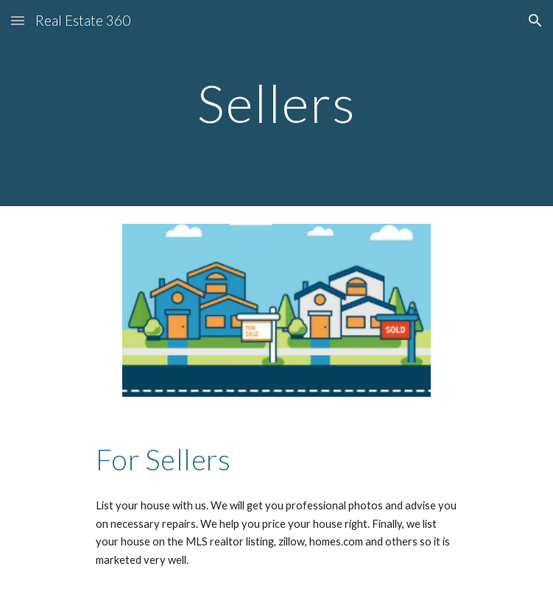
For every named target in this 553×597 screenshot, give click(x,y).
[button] (17, 20)
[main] (276, 103)
